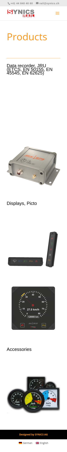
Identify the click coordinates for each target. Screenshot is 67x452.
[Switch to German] (25, 443)
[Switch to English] (42, 443)
